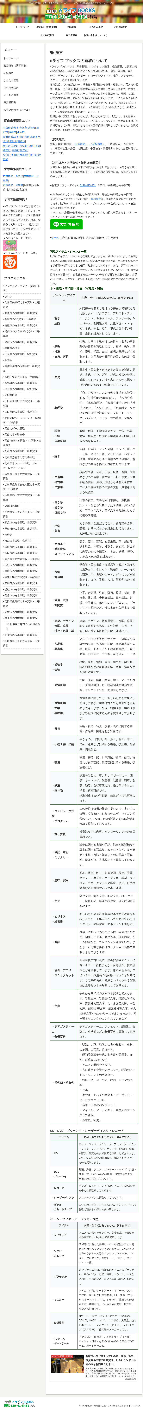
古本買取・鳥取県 (13, 176)
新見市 (6, 145)
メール (55, 237)
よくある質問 (11, 95)
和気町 (6, 150)
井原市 (20, 132)
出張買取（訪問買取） (16, 65)
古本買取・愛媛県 (13, 185)
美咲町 (15, 155)
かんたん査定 (11, 80)
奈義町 (15, 150)
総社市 (31, 127)
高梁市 (21, 141)
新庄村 (24, 150)
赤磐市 (23, 127)
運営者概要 (9, 102)
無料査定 (96, 199)
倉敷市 (15, 127)
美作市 (13, 141)
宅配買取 (8, 73)
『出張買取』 (79, 144)
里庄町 (34, 155)
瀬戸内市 (24, 136)
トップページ (11, 58)
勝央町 (23, 145)
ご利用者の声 (11, 87)
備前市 (6, 136)
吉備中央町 (34, 145)
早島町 (15, 145)
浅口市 (15, 136)
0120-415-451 (88, 185)
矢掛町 (6, 155)
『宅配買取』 (97, 144)
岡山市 (6, 127)
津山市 (12, 132)
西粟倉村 (24, 155)
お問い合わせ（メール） (17, 109)
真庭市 (34, 136)
